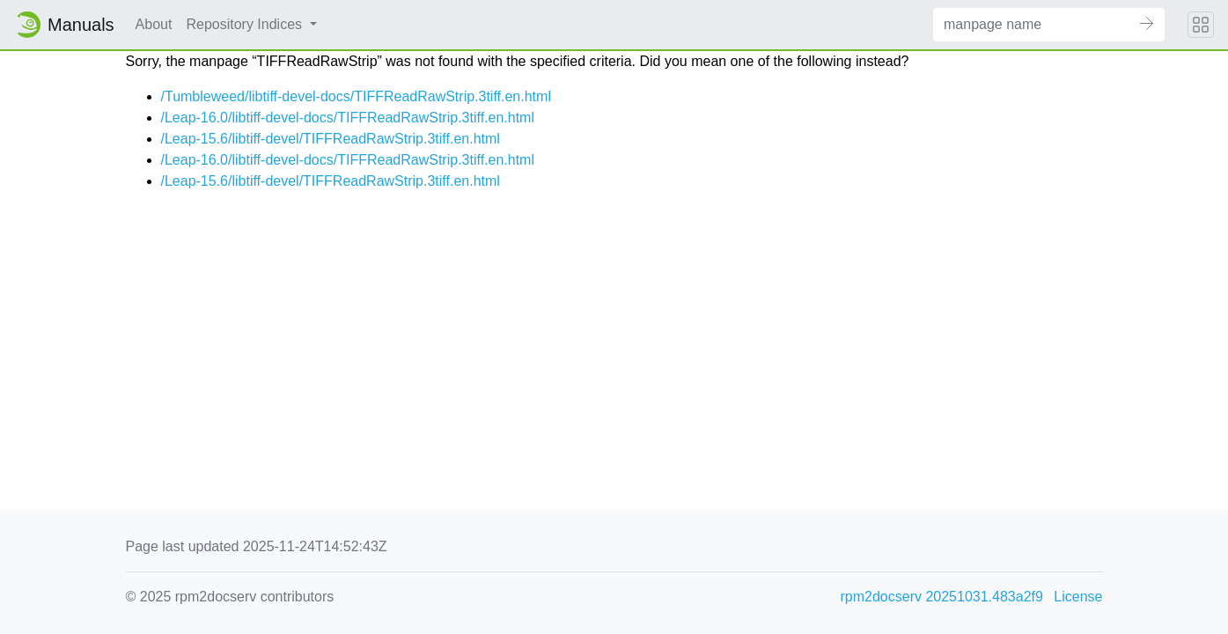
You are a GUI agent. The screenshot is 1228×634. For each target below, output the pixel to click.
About (154, 24)
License (1078, 596)
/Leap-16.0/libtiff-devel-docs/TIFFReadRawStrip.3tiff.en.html (348, 117)
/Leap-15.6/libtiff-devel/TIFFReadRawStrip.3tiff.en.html (330, 138)
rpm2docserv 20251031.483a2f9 (942, 596)
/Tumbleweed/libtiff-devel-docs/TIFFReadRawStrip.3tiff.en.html (356, 96)
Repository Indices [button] (245, 24)
